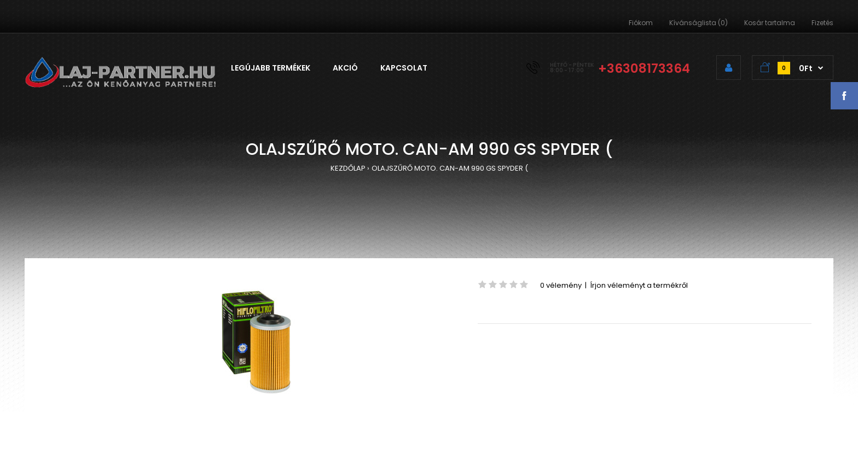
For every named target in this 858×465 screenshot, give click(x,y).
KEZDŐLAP (348, 168)
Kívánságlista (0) (698, 22)
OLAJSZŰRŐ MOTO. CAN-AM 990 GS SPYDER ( (450, 168)
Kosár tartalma (769, 22)
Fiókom (641, 22)
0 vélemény (561, 285)
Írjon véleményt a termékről (639, 285)
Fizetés (822, 22)
